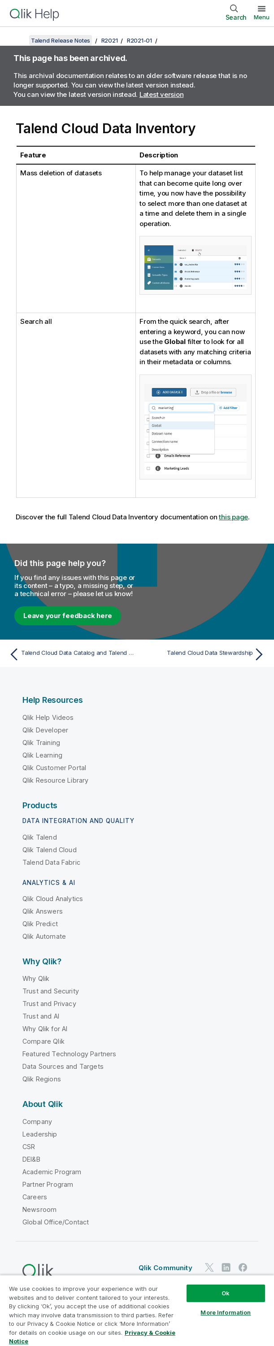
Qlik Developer (45, 730)
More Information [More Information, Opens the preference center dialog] (225, 1312)
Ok (226, 1293)
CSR (28, 1146)
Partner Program (47, 1184)
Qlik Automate (44, 936)
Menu (262, 17)
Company (37, 1121)
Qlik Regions (41, 1079)
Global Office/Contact (55, 1222)
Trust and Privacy (49, 1003)
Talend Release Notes (60, 40)
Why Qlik (35, 978)
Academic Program (52, 1172)
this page (233, 517)
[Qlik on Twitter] (209, 1268)
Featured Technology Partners (69, 1054)
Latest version (161, 94)
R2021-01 (139, 40)
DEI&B (31, 1159)
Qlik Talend (39, 837)
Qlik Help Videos (48, 717)
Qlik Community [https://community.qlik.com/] (165, 1267)
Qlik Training (41, 742)
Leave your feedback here (67, 615)
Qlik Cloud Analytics (52, 898)
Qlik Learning (42, 755)
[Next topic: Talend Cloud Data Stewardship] (203, 654)
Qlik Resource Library (55, 780)
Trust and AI (40, 1016)
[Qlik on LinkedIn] (226, 1268)
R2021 (109, 40)
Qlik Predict (40, 924)
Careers (34, 1197)
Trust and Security (50, 991)
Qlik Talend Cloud (49, 850)
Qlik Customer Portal (54, 767)
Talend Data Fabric (51, 862)
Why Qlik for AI (44, 1028)
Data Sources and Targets (63, 1066)
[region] (137, 1310)
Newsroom (39, 1209)
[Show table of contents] (18, 40)
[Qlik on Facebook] (243, 1268)
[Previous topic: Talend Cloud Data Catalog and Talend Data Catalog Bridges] (71, 654)
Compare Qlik (43, 1041)
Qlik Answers (42, 911)
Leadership (39, 1134)
